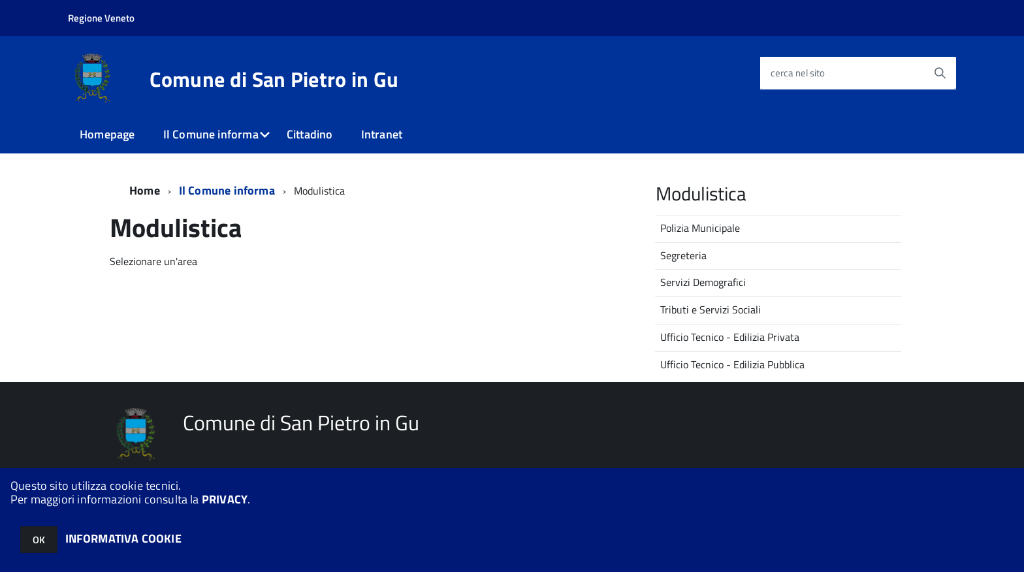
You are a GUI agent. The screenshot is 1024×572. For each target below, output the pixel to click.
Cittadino (310, 134)
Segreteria (683, 255)
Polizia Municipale (700, 228)
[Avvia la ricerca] (939, 73)
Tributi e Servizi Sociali (710, 309)
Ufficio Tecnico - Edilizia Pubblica (732, 364)
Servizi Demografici (703, 282)
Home (144, 190)
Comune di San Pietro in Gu (274, 79)
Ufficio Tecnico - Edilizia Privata (729, 337)
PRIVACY (225, 499)
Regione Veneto (101, 17)
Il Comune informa (211, 134)
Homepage (107, 134)
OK (39, 539)
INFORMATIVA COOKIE (123, 538)
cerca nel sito (798, 73)
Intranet (381, 134)
